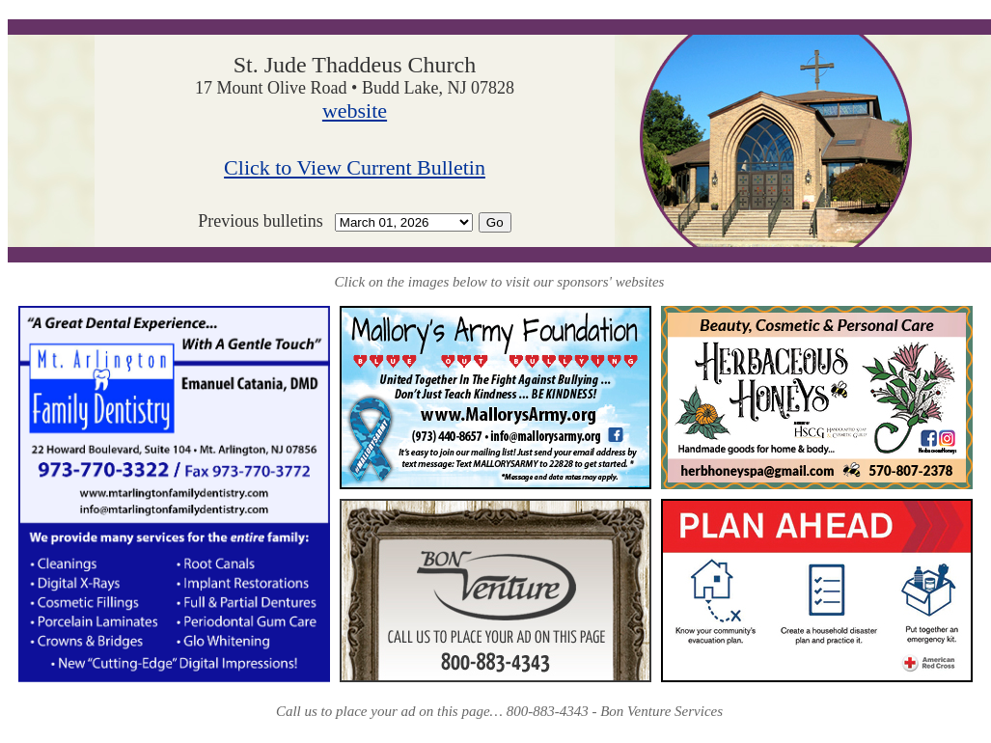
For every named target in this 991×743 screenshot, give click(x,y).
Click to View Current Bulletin (354, 167)
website (354, 110)
